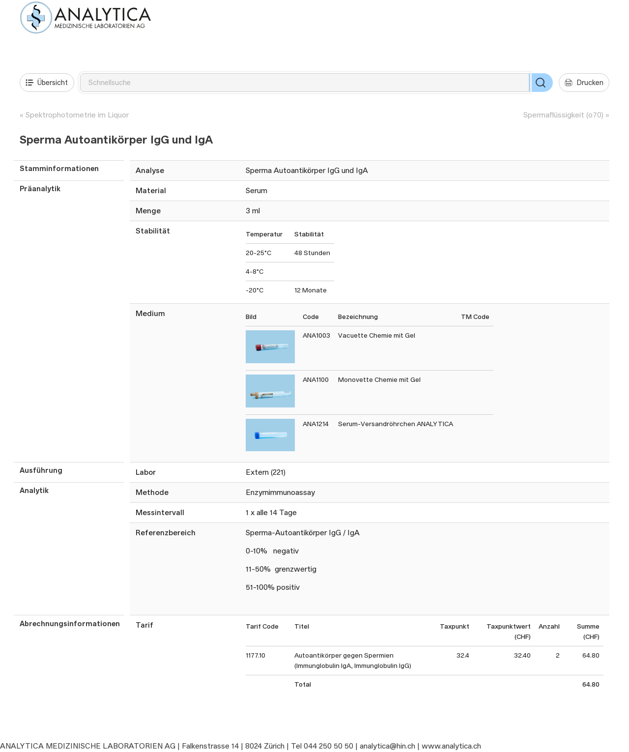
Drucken (584, 82)
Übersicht (47, 82)
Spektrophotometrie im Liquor (77, 114)
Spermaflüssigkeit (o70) (563, 114)
